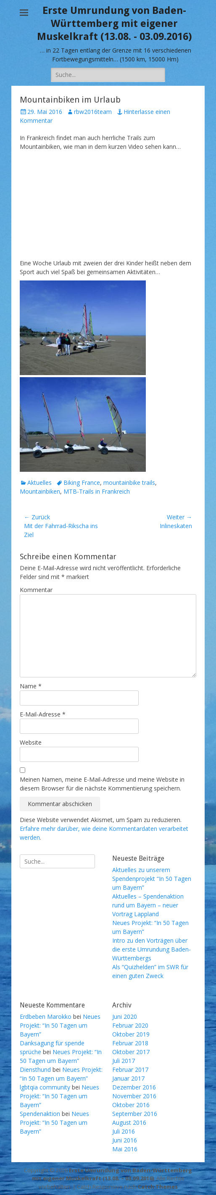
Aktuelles (39, 482)
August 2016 (129, 1122)
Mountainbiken (40, 491)
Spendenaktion (40, 1114)
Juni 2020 (124, 1017)
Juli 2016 (123, 1131)
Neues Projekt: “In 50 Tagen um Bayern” (60, 1025)
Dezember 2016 (134, 1087)
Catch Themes (158, 1186)
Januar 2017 (128, 1078)
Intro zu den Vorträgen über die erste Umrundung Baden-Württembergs (151, 949)
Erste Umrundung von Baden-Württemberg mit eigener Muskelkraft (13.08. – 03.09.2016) (112, 1174)
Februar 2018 (130, 1043)
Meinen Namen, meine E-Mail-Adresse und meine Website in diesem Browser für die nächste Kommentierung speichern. (102, 783)
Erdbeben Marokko (45, 1017)
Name (31, 686)
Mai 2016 (124, 1149)
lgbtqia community (45, 1087)
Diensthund (35, 1069)
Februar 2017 (130, 1069)
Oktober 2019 (131, 1034)
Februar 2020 (130, 1025)
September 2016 (134, 1114)
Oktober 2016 (131, 1105)
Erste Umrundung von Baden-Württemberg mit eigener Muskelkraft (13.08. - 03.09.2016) (114, 23)
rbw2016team (93, 112)
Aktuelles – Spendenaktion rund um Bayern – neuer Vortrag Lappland (148, 905)
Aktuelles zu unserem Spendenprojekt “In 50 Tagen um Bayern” (151, 878)
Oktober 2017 (131, 1052)
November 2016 (134, 1096)
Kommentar (36, 590)
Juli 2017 (123, 1061)
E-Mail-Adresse (43, 714)
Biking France (81, 482)
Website (31, 742)
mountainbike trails (129, 482)
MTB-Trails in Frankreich (96, 491)
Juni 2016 (124, 1140)
